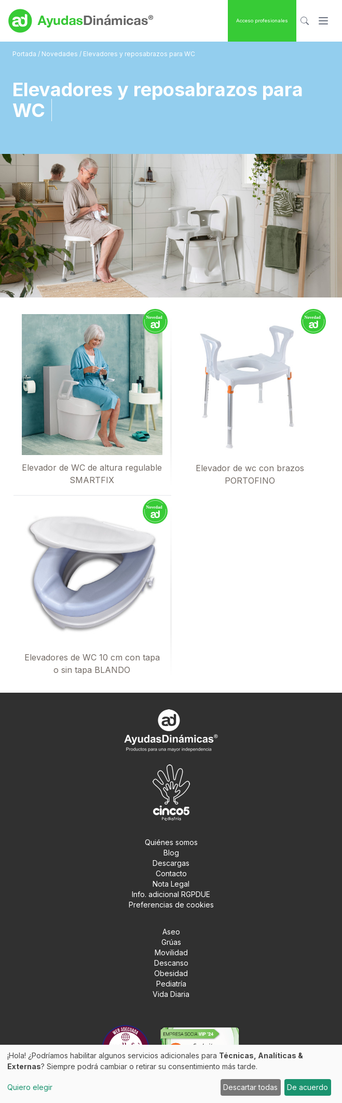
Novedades (60, 54)
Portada (25, 54)
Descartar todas (250, 1087)
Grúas (171, 942)
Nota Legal (171, 883)
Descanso (171, 962)
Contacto (171, 873)
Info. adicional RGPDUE (171, 894)
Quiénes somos (171, 842)
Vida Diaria (171, 994)
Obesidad (171, 973)
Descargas (171, 863)
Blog (171, 852)
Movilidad (171, 952)
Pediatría (171, 983)
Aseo (171, 931)
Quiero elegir (29, 1087)
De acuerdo (307, 1087)
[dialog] (171, 1074)
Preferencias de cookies (171, 904)
